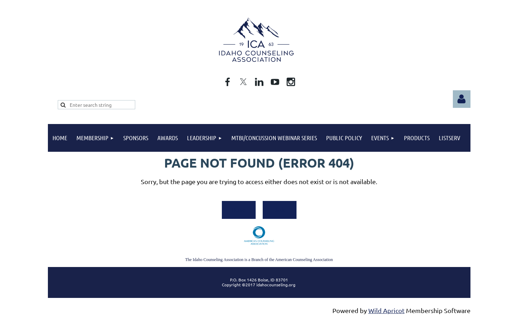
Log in (461, 99)
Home (238, 209)
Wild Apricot (386, 310)
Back (279, 209)
